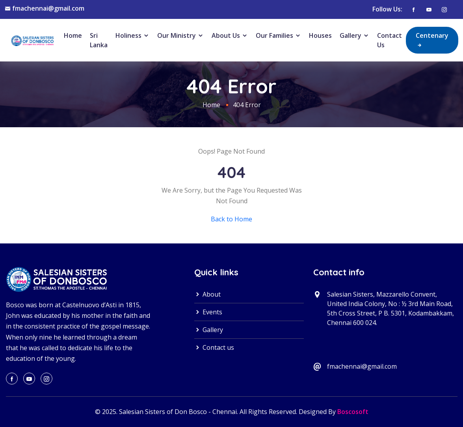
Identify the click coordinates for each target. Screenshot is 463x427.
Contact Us (389, 40)
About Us (230, 35)
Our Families (278, 35)
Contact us (214, 347)
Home (73, 35)
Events (208, 312)
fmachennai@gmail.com (48, 8)
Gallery (354, 35)
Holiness (132, 35)
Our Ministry (180, 35)
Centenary (432, 39)
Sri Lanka (99, 40)
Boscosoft (352, 411)
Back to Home (231, 219)
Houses (320, 35)
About (207, 294)
